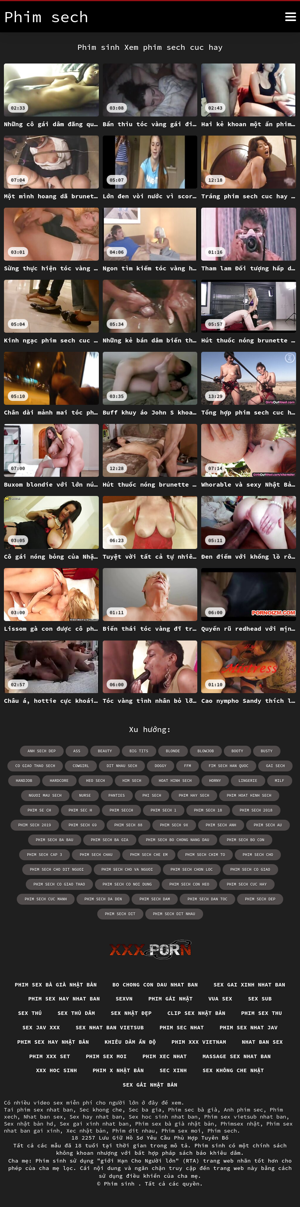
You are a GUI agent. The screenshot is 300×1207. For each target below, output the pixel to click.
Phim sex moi (106, 1056)
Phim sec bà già (192, 1109)
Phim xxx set (49, 1056)
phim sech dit (120, 913)
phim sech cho (258, 854)
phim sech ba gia (110, 839)
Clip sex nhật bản (196, 1012)
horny (215, 780)
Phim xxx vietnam (198, 1041)
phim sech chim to (205, 854)
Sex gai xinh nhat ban (250, 984)
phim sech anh (221, 825)
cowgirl (81, 765)
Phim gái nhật (170, 998)
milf (279, 780)
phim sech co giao (250, 869)
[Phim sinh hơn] (290, 16)
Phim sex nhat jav (249, 1027)
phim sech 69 (83, 825)
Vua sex (220, 998)
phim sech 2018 (256, 810)
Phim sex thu (261, 1012)
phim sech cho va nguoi (127, 869)
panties (117, 795)
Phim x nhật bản (118, 1070)
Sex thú (30, 1012)
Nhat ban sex (262, 1041)
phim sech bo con (245, 839)
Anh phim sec (243, 1109)
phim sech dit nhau (174, 913)
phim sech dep (260, 899)
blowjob (206, 750)
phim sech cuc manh (46, 899)
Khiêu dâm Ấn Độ (130, 1041)
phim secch (121, 810)
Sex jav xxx (41, 1027)
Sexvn (124, 998)
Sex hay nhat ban (96, 1116)
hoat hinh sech (175, 780)
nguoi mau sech (45, 795)
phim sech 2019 (34, 825)
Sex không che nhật (233, 1070)
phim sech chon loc (192, 869)
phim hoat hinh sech (249, 795)
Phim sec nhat (181, 1027)
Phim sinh (121, 1183)
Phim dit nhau (133, 1130)
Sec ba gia (145, 1109)
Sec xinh (173, 1070)
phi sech (152, 795)
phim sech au (268, 825)
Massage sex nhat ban (236, 1056)
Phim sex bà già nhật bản (56, 984)
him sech (132, 780)
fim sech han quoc (228, 765)
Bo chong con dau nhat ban (155, 984)
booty (237, 750)
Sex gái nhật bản (150, 1084)
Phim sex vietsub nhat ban (245, 1116)
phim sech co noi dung (127, 884)
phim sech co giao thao (59, 884)
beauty (105, 750)
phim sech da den (103, 899)
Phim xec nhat (165, 1056)
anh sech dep (42, 750)
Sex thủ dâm (76, 1012)
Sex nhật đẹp (131, 1012)
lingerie (248, 780)
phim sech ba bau (54, 839)
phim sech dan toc (207, 899)
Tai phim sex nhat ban (38, 1109)
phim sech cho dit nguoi (57, 869)
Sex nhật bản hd (28, 1123)
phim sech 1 (164, 810)
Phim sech (222, 1130)
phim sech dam (154, 899)
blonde (173, 750)
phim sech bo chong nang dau (177, 839)
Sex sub (260, 998)
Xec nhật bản (86, 1130)
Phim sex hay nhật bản (53, 1041)
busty (267, 750)
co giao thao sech (35, 765)
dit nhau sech (122, 765)
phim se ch (39, 810)
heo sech (95, 780)
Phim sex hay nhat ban (64, 998)
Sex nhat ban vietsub (109, 1027)
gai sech (275, 765)
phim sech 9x (174, 825)
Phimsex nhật (240, 1123)
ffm (187, 765)
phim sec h (80, 810)
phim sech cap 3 (44, 854)
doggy (160, 765)
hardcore (59, 780)
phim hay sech (194, 795)
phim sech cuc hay (247, 884)
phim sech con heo (189, 884)
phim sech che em (149, 854)
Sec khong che (100, 1109)
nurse (85, 795)
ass (76, 750)
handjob (24, 780)
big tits (139, 750)
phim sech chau (96, 854)
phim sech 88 (128, 825)
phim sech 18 (208, 810)
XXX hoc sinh (56, 1070)
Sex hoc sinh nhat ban (163, 1116)
